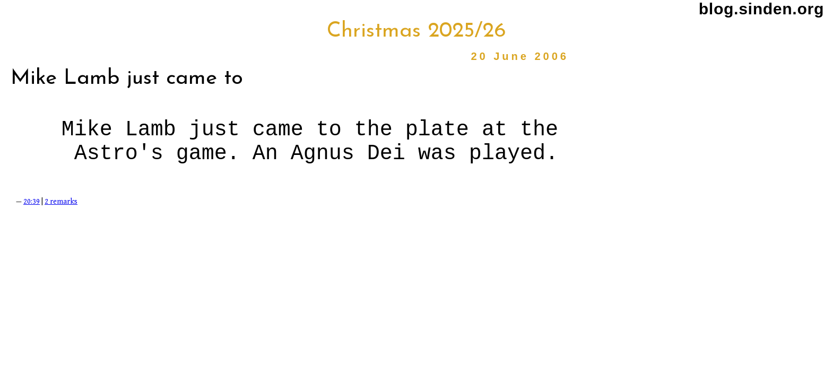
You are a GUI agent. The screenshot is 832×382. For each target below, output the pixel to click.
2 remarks (61, 201)
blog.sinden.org (761, 9)
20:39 (31, 201)
